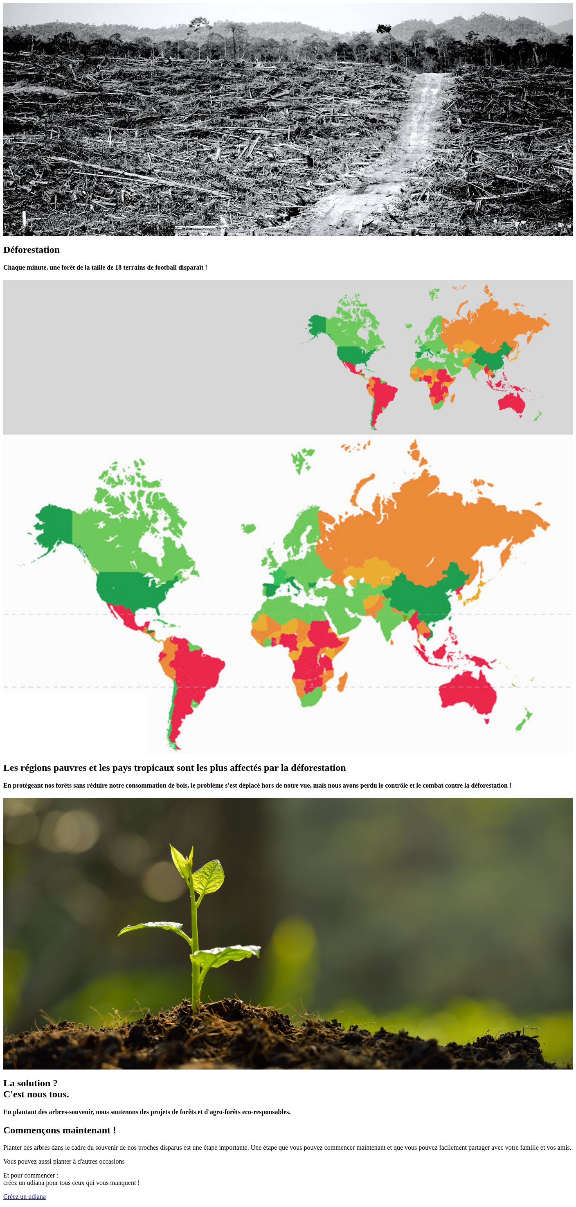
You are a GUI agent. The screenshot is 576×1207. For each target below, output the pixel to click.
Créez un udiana (24, 1196)
